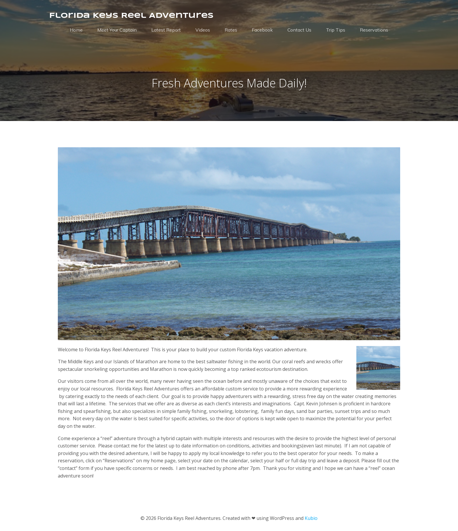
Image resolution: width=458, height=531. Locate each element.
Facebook (262, 30)
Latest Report (166, 30)
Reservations (374, 30)
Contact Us (299, 30)
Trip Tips (335, 30)
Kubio (311, 518)
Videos (202, 30)
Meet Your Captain (117, 30)
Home (76, 30)
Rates (231, 30)
